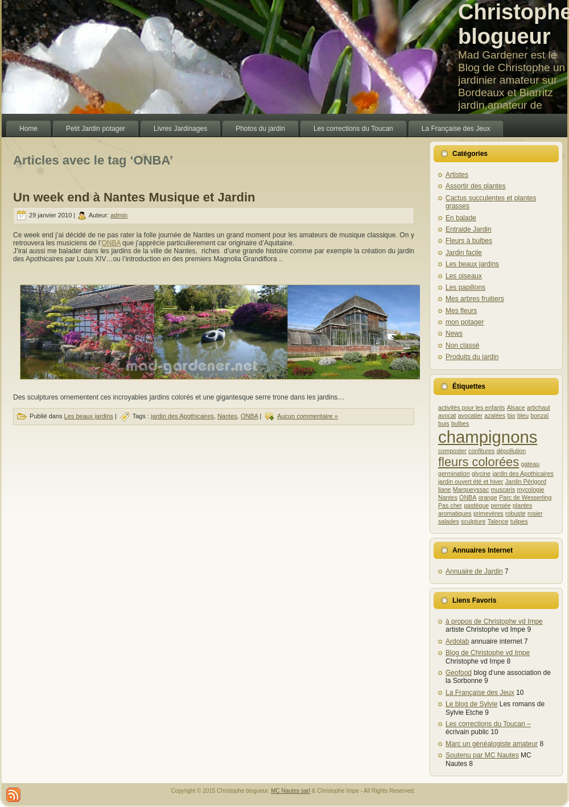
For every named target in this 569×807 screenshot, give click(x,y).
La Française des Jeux (480, 693)
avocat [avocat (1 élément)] (447, 415)
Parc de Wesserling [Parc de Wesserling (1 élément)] (525, 497)
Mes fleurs (461, 311)
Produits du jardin (472, 357)
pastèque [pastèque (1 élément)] (476, 505)
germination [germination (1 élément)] (454, 473)
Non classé (462, 345)
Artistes (457, 175)
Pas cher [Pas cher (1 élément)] (450, 505)
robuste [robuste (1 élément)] (515, 513)
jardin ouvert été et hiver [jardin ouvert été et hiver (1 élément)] (470, 481)
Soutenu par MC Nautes (482, 755)
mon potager (465, 322)
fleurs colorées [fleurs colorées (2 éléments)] (478, 462)
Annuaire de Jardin (474, 571)
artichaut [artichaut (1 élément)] (538, 407)
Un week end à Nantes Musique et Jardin (134, 197)
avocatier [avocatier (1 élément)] (470, 415)
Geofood (459, 673)
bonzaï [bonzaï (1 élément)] (540, 415)
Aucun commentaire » (307, 416)
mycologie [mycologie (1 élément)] (531, 489)
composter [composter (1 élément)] (452, 450)
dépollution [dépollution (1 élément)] (511, 450)
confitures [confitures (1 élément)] (481, 450)
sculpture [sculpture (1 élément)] (473, 521)
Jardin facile (464, 253)
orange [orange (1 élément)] (488, 497)
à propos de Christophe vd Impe (494, 621)
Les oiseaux (464, 276)
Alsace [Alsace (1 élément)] (516, 407)
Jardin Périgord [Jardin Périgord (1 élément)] (525, 481)
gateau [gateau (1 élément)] (530, 463)
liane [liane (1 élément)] (444, 489)
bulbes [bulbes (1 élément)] (460, 423)
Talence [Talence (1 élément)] (498, 521)
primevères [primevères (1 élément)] (488, 513)
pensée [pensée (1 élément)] (501, 505)
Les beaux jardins (88, 416)
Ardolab (457, 641)
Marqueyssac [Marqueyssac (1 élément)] (471, 489)
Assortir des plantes (475, 186)
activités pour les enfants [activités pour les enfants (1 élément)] (471, 407)
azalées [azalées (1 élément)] (494, 415)
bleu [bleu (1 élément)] (523, 415)
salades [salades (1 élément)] (448, 521)
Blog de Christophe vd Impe (488, 653)
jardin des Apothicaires (182, 416)
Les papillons (465, 287)
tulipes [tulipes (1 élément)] (519, 521)
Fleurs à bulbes (469, 241)
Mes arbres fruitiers (475, 299)
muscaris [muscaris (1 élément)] (503, 489)
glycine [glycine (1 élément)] (481, 473)
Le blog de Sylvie (471, 704)
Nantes (227, 416)
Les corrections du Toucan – (488, 724)
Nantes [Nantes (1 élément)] (447, 497)
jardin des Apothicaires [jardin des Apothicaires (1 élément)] (523, 473)
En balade (461, 218)
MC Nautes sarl (290, 791)
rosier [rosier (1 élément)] (535, 513)
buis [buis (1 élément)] (444, 423)
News (454, 333)
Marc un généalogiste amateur (492, 744)
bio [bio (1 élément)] (511, 415)
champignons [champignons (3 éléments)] (487, 436)
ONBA (110, 243)
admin (118, 215)
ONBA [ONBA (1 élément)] (467, 497)
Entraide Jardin (469, 229)
